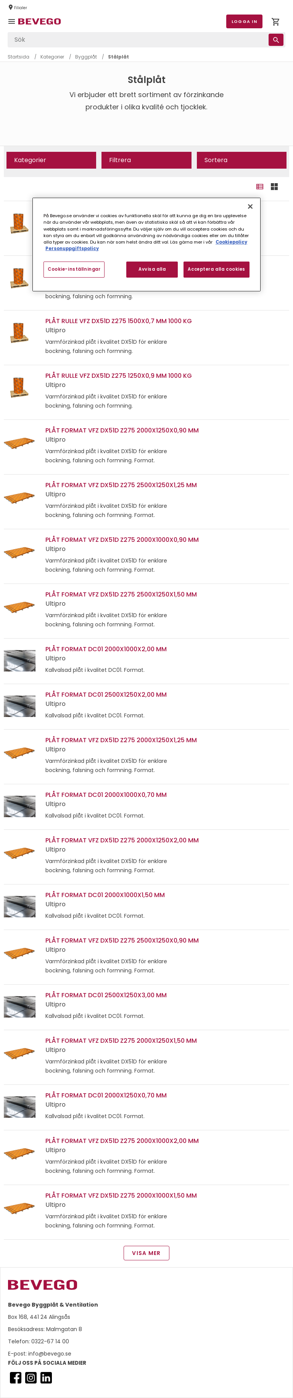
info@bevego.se (49, 1353)
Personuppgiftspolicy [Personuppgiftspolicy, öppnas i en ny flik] (72, 248)
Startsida (18, 57)
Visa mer (146, 1253)
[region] (146, 244)
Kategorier (52, 57)
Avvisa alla (152, 269)
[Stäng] (250, 206)
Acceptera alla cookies (216, 269)
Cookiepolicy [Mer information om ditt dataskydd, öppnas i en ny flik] (231, 242)
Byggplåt (86, 57)
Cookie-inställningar (74, 269)
